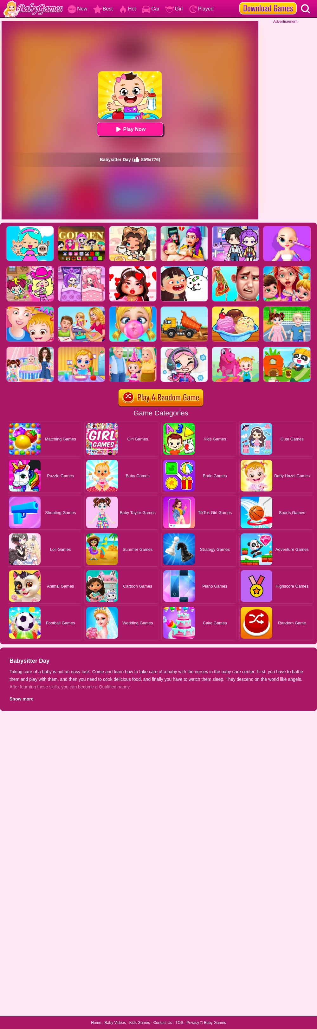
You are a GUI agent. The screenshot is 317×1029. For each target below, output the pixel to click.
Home (96, 1022)
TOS (179, 1022)
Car (150, 8)
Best (103, 8)
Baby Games (215, 1022)
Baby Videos (115, 1022)
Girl (174, 8)
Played (201, 8)
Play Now (130, 129)
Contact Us (162, 1022)
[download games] (268, 2)
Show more (21, 698)
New (77, 8)
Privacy (193, 1022)
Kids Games (139, 1022)
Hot (127, 8)
